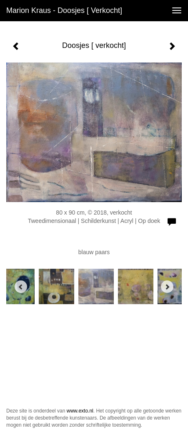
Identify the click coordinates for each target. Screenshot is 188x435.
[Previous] (21, 286)
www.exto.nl (80, 411)
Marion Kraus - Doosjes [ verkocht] (64, 10)
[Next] (167, 286)
